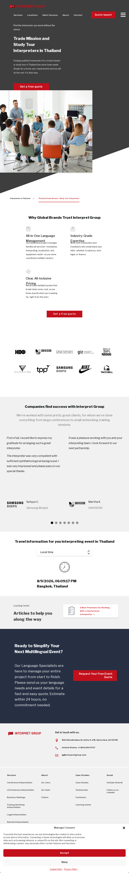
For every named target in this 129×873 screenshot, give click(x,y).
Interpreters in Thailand (20, 198)
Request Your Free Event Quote (95, 685)
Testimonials (82, 800)
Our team (45, 800)
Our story (45, 793)
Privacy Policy (70, 869)
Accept (64, 852)
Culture (44, 807)
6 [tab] (73, 533)
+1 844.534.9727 (86, 758)
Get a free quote (31, 86)
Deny (64, 862)
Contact (78, 15)
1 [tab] (52, 533)
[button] (124, 828)
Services (18, 15)
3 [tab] (60, 533)
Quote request (103, 14)
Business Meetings (16, 807)
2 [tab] (56, 533)
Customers (81, 807)
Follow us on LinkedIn (113, 801)
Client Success (50, 15)
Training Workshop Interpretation (16, 816)
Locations (32, 15)
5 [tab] (69, 533)
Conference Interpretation (19, 793)
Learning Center (83, 815)
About (65, 15)
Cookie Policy (56, 869)
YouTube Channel (115, 793)
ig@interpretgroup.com (74, 765)
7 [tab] (77, 533)
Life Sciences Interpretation (20, 800)
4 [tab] (64, 533)
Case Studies (82, 793)
